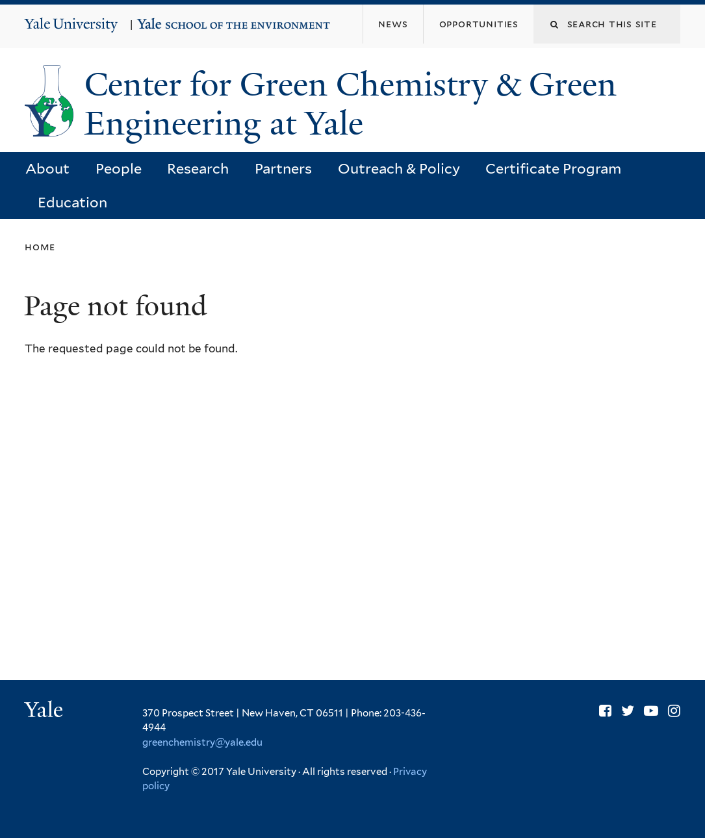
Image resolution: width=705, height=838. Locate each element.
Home (40, 247)
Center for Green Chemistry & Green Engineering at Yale (350, 104)
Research (198, 168)
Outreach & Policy (399, 168)
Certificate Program (553, 168)
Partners (283, 168)
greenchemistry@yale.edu (202, 742)
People (119, 168)
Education (72, 202)
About (47, 168)
